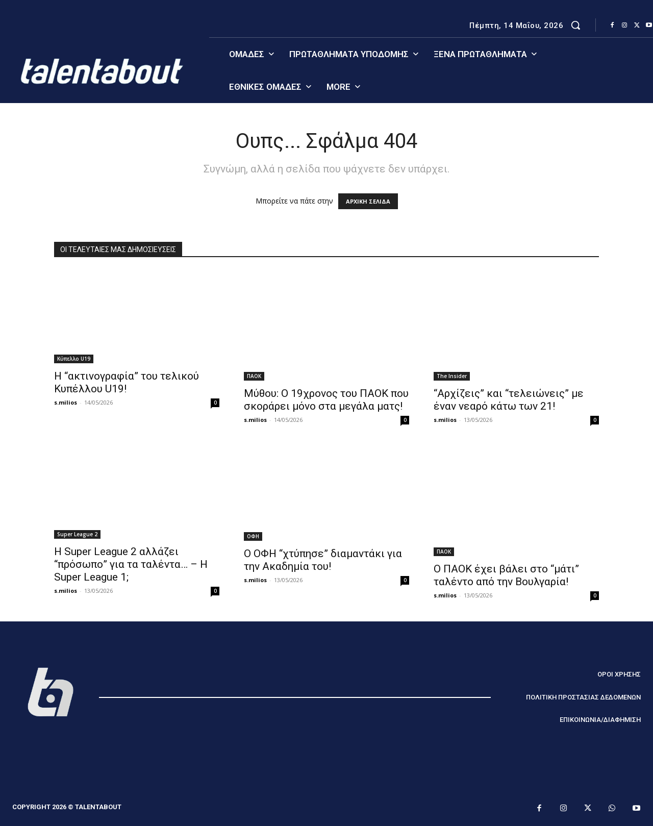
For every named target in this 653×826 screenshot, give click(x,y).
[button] (575, 25)
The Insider (452, 376)
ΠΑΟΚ (254, 376)
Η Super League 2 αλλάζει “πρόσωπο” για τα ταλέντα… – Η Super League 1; (131, 564)
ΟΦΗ (253, 536)
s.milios (65, 402)
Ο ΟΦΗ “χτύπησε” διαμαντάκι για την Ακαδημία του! (323, 559)
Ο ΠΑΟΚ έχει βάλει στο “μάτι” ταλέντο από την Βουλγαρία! (506, 575)
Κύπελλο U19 (73, 358)
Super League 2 (77, 534)
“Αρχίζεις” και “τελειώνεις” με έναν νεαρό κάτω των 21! (509, 399)
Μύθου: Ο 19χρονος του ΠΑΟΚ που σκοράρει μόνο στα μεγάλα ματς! (326, 399)
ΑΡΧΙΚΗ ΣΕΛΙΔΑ (368, 201)
